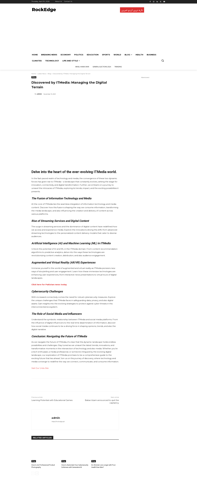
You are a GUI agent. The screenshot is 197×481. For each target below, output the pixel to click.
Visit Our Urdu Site (40, 368)
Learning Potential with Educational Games (51, 400)
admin (39, 94)
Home (33, 74)
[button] (163, 60)
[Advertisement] (98, 32)
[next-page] (37, 473)
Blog (49, 74)
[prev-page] (33, 473)
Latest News (41, 74)
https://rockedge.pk (58, 421)
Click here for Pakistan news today (49, 284)
